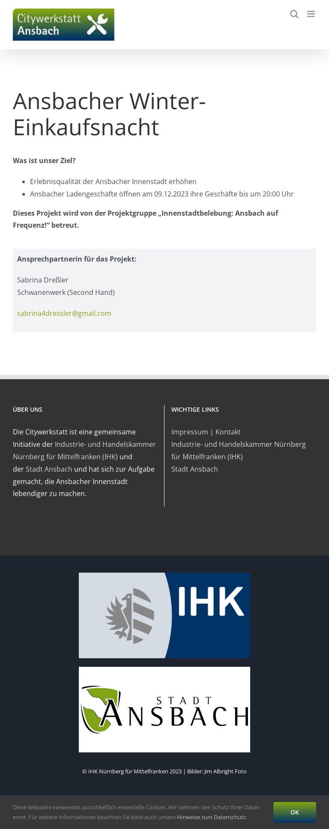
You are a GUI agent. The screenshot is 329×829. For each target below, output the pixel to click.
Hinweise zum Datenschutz (211, 817)
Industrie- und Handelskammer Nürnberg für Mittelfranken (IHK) (238, 450)
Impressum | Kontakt (206, 432)
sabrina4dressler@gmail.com (64, 313)
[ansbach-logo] (164, 669)
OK (294, 812)
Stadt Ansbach (49, 469)
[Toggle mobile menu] (311, 13)
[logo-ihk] (164, 575)
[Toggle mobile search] (294, 13)
